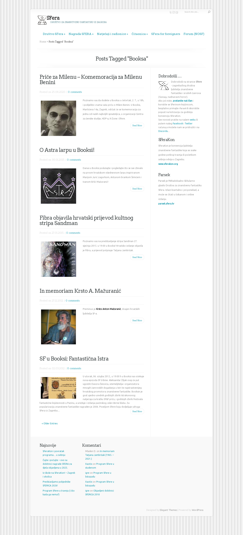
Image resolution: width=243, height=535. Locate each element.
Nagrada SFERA (80, 34)
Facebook (178, 123)
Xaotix (88, 464)
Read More (137, 125)
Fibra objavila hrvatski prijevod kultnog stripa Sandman (86, 220)
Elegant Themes (168, 510)
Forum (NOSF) (194, 34)
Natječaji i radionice (111, 34)
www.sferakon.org (168, 164)
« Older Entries (50, 423)
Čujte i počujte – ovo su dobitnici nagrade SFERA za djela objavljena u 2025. (57, 464)
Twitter (189, 123)
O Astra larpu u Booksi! (67, 150)
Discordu (163, 131)
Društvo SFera (53, 34)
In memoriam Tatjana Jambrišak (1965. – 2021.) (99, 455)
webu (193, 119)
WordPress (197, 510)
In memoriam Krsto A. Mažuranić (80, 291)
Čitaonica (139, 34)
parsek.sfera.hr (166, 203)
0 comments (75, 92)
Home (42, 41)
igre (87, 473)
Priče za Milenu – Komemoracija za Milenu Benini (90, 79)
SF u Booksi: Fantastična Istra (74, 358)
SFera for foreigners (165, 34)
